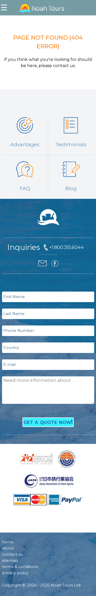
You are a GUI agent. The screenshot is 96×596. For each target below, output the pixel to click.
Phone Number (18, 330)
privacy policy (15, 572)
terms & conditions (20, 566)
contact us (12, 554)
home (8, 541)
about (8, 548)
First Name (14, 297)
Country (11, 347)
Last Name (14, 313)
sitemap (10, 560)
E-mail (9, 364)
